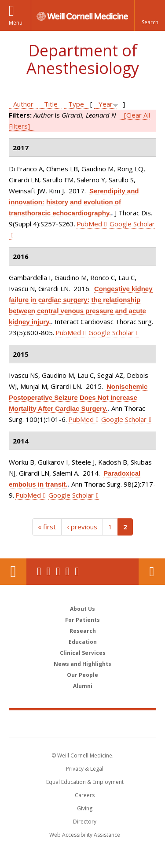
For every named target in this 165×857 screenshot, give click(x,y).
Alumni (82, 686)
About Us (82, 609)
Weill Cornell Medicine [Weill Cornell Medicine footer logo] (83, 723)
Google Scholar (111, 332)
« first (47, 526)
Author (23, 104)
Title (51, 104)
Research (83, 631)
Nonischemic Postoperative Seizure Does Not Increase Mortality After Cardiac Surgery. (78, 397)
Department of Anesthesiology (82, 59)
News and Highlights (82, 664)
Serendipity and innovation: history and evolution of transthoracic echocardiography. (74, 202)
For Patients (82, 620)
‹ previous (82, 526)
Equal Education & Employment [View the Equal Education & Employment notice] (85, 782)
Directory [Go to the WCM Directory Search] (84, 821)
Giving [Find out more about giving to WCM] (84, 808)
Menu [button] (15, 22)
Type (76, 104)
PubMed (89, 223)
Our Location (13, 571)
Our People (82, 675)
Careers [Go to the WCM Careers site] (85, 795)
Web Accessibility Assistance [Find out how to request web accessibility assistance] (84, 835)
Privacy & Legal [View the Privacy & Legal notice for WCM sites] (84, 768)
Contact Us (152, 571)
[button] (149, 15)
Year (106, 104)
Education (83, 642)
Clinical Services (83, 653)
